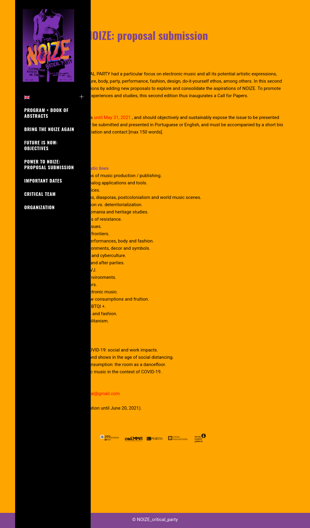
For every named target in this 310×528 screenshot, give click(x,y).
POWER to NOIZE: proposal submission (49, 164)
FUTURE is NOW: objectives (41, 145)
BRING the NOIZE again (49, 129)
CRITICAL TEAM (40, 193)
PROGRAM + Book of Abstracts (46, 113)
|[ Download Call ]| (133, 180)
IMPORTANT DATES (43, 180)
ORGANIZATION (39, 207)
